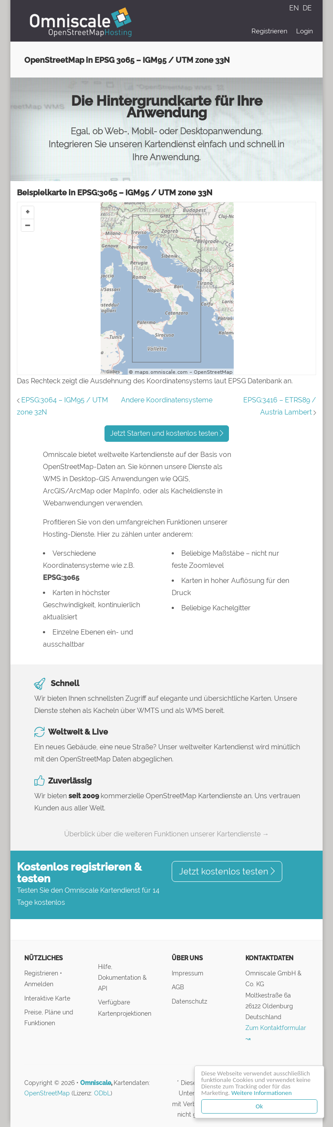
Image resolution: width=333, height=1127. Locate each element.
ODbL (102, 1093)
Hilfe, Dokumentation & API (122, 977)
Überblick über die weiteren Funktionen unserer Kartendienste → (166, 834)
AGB (178, 987)
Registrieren (269, 31)
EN (294, 8)
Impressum (187, 973)
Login (304, 31)
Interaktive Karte (47, 998)
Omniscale (95, 1082)
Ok (259, 1106)
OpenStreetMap (47, 1093)
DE (307, 8)
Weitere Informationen (262, 1093)
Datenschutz (189, 1001)
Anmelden (38, 984)
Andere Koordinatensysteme (166, 400)
